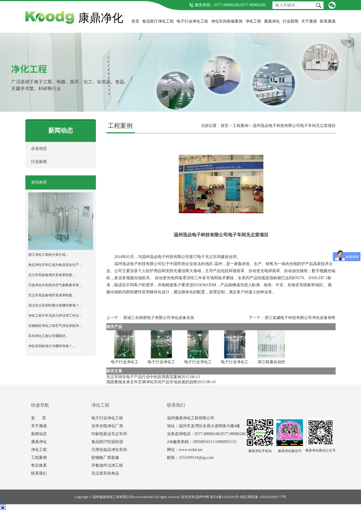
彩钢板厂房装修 (105, 457)
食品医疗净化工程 (158, 21)
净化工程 (253, 21)
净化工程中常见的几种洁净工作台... (55, 316)
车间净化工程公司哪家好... (48, 336)
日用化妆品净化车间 (109, 450)
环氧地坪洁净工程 (107, 465)
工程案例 (240, 126)
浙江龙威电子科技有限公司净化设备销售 (300, 318)
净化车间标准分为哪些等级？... (51, 346)
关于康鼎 (309, 21)
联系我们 (39, 473)
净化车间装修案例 (227, 21)
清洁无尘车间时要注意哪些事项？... (55, 305)
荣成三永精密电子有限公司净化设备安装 (158, 318)
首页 (135, 21)
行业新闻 (290, 21)
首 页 (38, 418)
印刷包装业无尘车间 (109, 434)
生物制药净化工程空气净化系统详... (55, 326)
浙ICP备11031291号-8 (225, 497)
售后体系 (39, 465)
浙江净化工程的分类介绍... (48, 255)
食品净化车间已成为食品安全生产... (55, 265)
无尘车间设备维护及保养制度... (51, 275)
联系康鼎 (328, 21)
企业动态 (39, 148)
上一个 (112, 318)
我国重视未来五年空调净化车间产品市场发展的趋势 (151, 382)
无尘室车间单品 (105, 473)
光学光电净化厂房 (107, 426)
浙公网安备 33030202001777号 (263, 497)
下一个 (255, 318)
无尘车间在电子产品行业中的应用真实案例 (143, 377)
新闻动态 (39, 434)
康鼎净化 (272, 21)
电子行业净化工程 (192, 21)
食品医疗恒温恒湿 (107, 442)
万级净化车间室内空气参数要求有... (55, 285)
